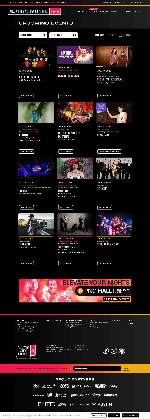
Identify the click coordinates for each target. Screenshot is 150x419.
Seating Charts (70, 327)
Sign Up (117, 2)
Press (130, 324)
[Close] (147, 415)
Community (94, 327)
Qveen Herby (64, 191)
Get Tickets (26, 96)
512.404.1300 (79, 348)
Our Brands (135, 2)
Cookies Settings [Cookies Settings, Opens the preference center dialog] (99, 415)
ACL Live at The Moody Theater (27, 323)
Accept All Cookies (130, 415)
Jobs (129, 321)
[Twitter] (114, 351)
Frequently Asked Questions (75, 325)
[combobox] (33, 35)
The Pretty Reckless (67, 247)
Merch (105, 12)
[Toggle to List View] (111, 35)
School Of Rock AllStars (108, 244)
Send (126, 369)
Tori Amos (23, 135)
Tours (93, 12)
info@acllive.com (81, 350)
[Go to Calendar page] (125, 35)
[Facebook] (106, 351)
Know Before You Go (72, 323)
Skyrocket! (102, 188)
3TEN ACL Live (21, 325)
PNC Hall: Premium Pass (25, 329)
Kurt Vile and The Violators (109, 79)
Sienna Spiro (103, 135)
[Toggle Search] (124, 3)
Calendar (106, 2)
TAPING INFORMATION (109, 152)
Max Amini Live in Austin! (69, 76)
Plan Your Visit (117, 11)
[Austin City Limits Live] (34, 11)
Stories (92, 325)
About (128, 11)
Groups (138, 11)
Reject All (114, 415)
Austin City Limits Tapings (26, 327)
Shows (81, 12)
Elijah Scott (24, 244)
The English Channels (29, 77)
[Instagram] (122, 351)
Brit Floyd (23, 191)
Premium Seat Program (25, 331)
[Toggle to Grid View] (99, 35)
